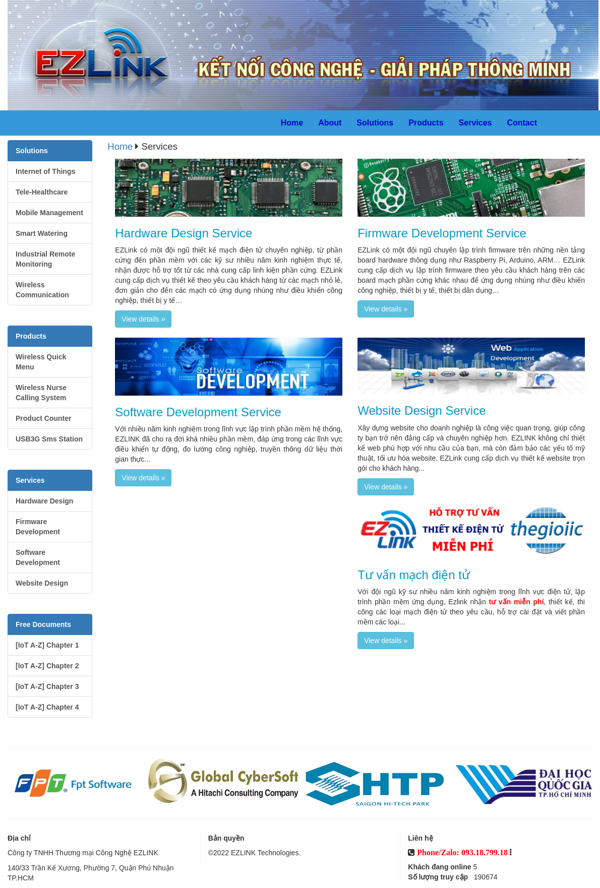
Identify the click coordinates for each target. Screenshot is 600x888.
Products (425, 122)
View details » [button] (143, 319)
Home (292, 122)
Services (475, 122)
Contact (522, 122)
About (329, 122)
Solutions (374, 122)
